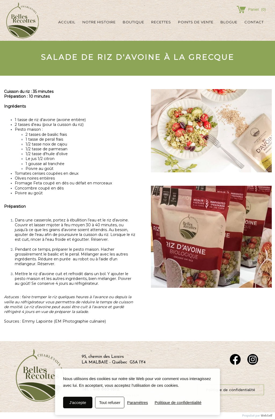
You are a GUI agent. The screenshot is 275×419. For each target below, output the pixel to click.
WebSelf (266, 416)
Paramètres (137, 402)
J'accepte (77, 402)
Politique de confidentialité (178, 402)
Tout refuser (109, 402)
